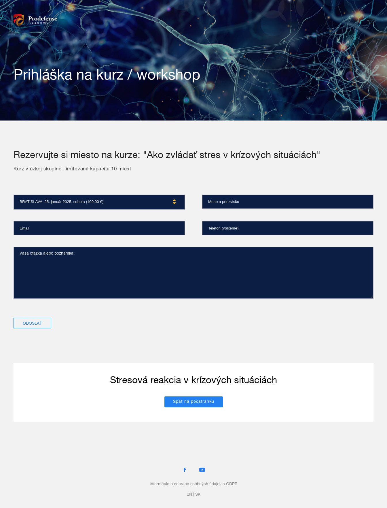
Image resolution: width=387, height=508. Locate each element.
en (189, 495)
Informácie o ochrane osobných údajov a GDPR (194, 484)
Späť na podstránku (193, 402)
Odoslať (32, 323)
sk (197, 495)
